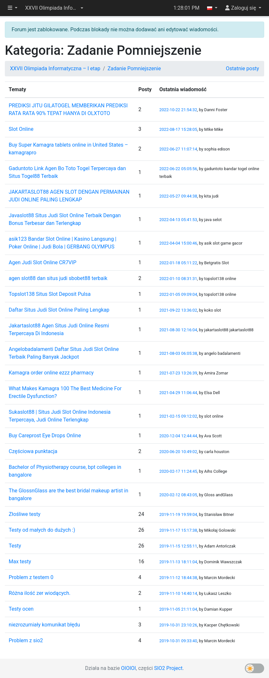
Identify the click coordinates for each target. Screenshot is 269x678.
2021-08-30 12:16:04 (178, 329)
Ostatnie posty (242, 68)
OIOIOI (128, 668)
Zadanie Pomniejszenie (134, 68)
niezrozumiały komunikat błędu (44, 625)
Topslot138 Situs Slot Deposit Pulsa (50, 294)
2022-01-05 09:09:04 (178, 294)
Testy (15, 546)
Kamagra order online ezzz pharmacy (51, 373)
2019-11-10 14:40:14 (178, 593)
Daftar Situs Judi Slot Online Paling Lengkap (59, 310)
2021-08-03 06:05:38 (178, 353)
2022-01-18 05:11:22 (178, 262)
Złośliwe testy (24, 514)
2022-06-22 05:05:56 (178, 168)
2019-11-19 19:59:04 (178, 514)
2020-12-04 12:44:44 (178, 435)
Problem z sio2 (26, 640)
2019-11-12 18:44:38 (178, 577)
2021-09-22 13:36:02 (178, 310)
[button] (54, 8)
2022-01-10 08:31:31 (178, 278)
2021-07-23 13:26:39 (178, 373)
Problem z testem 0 (31, 577)
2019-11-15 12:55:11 (178, 546)
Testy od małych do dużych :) (42, 530)
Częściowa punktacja (33, 451)
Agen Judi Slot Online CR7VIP (42, 262)
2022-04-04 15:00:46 (178, 243)
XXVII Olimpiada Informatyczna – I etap (55, 68)
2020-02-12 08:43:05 (178, 494)
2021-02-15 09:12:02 (178, 416)
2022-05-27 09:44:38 (178, 196)
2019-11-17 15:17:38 (178, 530)
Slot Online (21, 129)
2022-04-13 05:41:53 (178, 219)
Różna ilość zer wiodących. (40, 593)
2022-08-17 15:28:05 (178, 129)
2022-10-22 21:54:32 (178, 109)
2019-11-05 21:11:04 (178, 609)
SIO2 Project (168, 668)
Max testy (20, 561)
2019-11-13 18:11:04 (178, 561)
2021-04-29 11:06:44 (178, 392)
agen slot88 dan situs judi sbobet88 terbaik (58, 278)
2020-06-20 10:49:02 (178, 451)
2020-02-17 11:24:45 (178, 471)
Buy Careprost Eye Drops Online (45, 435)
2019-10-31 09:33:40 (178, 640)
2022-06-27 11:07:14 (178, 149)
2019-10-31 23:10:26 (178, 625)
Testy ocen (21, 609)
